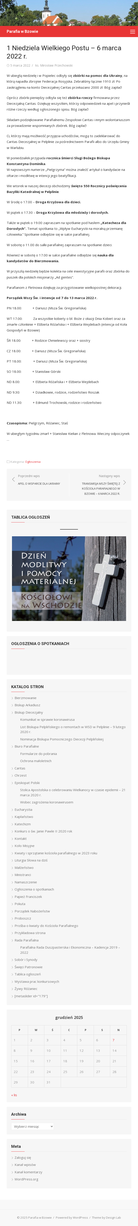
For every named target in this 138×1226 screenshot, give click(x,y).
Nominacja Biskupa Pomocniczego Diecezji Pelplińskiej (62, 739)
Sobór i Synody (26, 959)
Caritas (20, 768)
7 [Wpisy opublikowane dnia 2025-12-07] (113, 1040)
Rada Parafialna (27, 940)
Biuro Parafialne (27, 746)
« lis (14, 1095)
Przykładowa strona (30, 933)
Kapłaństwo (24, 816)
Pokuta (20, 903)
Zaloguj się (23, 1157)
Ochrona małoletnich (36, 761)
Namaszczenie (26, 882)
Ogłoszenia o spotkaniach (34, 889)
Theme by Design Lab (106, 1218)
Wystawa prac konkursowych (37, 981)
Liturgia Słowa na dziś (31, 860)
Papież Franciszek (28, 896)
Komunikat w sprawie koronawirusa (47, 719)
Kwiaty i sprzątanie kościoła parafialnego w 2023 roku (56, 853)
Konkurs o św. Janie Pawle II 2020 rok (43, 831)
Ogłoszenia (33, 462)
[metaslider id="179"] (31, 996)
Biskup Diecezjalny (29, 712)
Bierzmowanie (26, 698)
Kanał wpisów (25, 1164)
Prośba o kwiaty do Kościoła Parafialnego (46, 925)
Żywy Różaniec (26, 988)
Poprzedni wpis (39, 480)
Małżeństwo (24, 867)
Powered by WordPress (72, 1218)
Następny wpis (97, 485)
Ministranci (23, 874)
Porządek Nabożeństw (32, 911)
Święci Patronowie (29, 967)
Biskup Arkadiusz (27, 705)
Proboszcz (23, 918)
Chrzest (21, 775)
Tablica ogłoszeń (28, 974)
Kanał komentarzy (28, 1172)
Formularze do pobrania (38, 753)
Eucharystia (23, 809)
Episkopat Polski (27, 782)
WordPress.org (26, 1179)
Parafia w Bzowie (22, 31)
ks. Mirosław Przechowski (54, 65)
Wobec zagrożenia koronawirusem (46, 802)
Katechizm (23, 824)
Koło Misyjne (24, 845)
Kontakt (21, 838)
